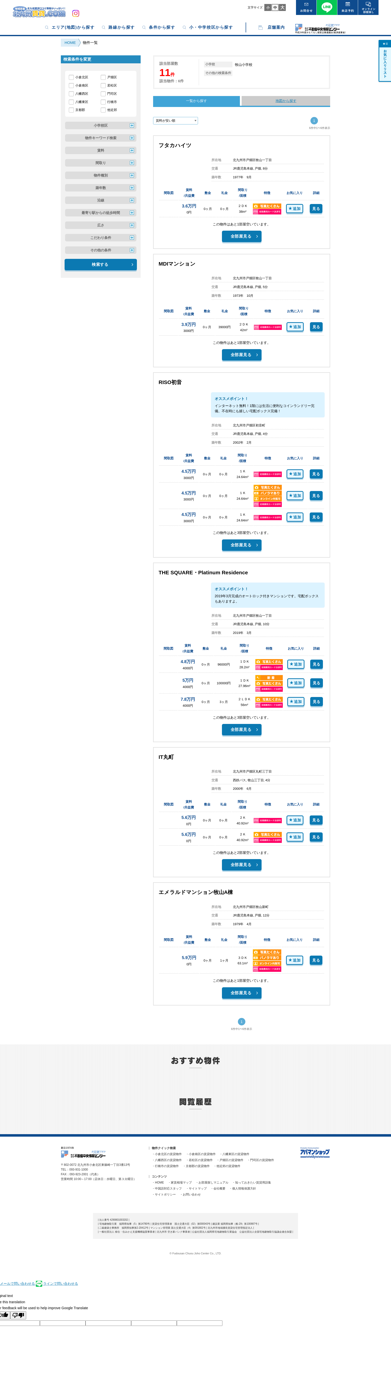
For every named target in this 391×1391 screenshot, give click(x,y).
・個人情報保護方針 (242, 1188)
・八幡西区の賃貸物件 (167, 1160)
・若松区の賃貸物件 (199, 1160)
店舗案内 (276, 27)
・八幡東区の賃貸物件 (234, 1154)
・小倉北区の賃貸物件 (167, 1154)
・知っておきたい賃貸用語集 (251, 1182)
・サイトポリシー (164, 1194)
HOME (70, 42)
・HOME (158, 1182)
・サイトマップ (196, 1188)
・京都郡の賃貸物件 (196, 1166)
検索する (100, 264)
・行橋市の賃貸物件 (165, 1166)
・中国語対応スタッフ (167, 1188)
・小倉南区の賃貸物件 (201, 1154)
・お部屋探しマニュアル (212, 1182)
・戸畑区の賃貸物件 (229, 1160)
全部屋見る (241, 236)
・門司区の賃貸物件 (260, 1160)
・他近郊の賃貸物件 (226, 1166)
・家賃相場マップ (180, 1182)
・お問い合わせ (190, 1194)
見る (316, 208)
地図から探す (286, 101)
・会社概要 (217, 1188)
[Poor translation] (18, 1315)
